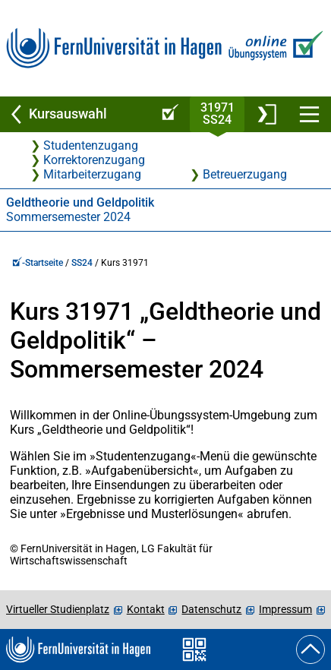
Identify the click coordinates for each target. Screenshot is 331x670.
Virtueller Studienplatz (57, 609)
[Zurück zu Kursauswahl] (74, 114)
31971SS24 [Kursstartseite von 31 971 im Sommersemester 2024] (217, 113)
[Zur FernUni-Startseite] (114, 48)
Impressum (285, 609)
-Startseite (37, 263)
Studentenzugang (90, 145)
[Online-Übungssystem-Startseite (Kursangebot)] (168, 114)
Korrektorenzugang (94, 160)
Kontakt (146, 609)
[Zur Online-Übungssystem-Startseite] (273, 48)
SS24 (82, 263)
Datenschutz (211, 609)
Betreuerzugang (245, 174)
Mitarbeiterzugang (92, 174)
